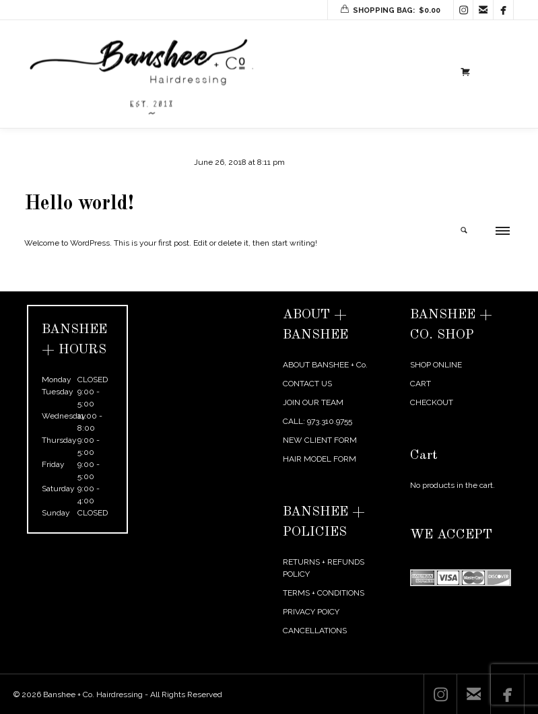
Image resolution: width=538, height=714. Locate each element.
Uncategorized (137, 162)
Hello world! (79, 204)
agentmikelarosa (67, 162)
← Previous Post (425, 281)
